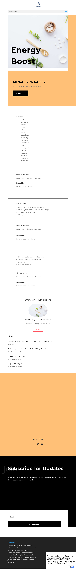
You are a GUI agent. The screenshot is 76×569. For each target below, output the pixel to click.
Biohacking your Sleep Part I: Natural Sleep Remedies (28, 349)
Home (19, 359)
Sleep (12, 352)
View (38, 329)
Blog (9, 352)
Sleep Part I (17, 352)
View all (20, 93)
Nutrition (20, 367)
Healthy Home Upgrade (17, 356)
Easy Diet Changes (15, 364)
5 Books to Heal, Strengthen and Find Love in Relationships (30, 341)
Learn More (20, 183)
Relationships (11, 344)
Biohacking (11, 359)
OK (72, 567)
